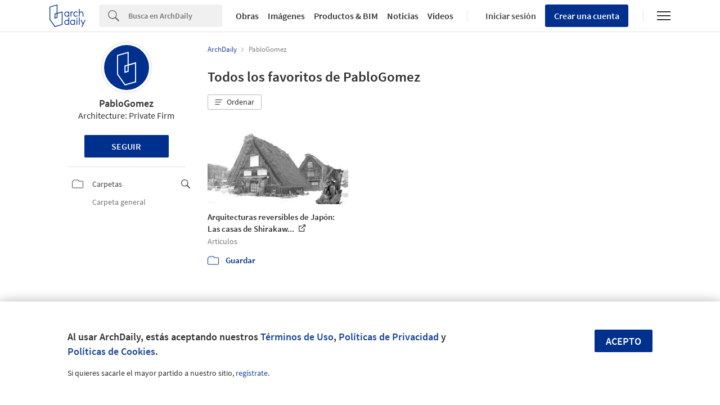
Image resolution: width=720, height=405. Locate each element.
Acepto (623, 341)
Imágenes (286, 15)
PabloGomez (126, 103)
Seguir (126, 146)
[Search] (175, 15)
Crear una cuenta (586, 15)
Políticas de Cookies (111, 351)
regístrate (252, 373)
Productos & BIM (346, 15)
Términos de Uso (297, 336)
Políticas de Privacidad (389, 336)
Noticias (402, 15)
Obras (247, 15)
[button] (235, 102)
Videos (440, 15)
